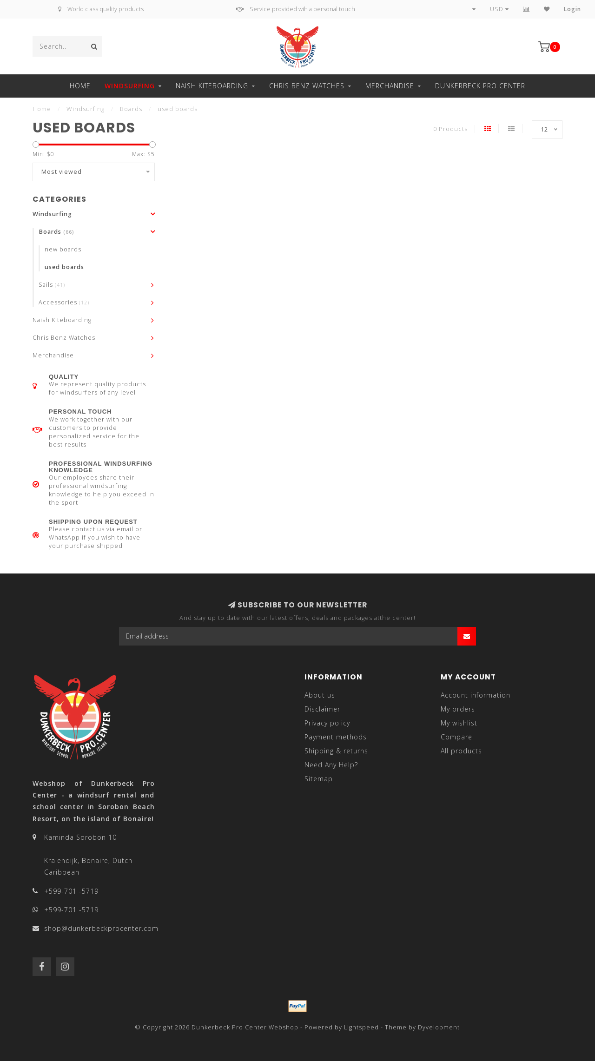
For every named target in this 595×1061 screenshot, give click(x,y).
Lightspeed (361, 1027)
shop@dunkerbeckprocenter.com (101, 928)
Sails (52, 285)
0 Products (450, 129)
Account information (475, 695)
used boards (64, 267)
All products (461, 750)
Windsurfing (130, 85)
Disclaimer (322, 709)
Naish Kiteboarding (212, 85)
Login (572, 9)
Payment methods (335, 736)
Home (80, 85)
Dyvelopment (439, 1027)
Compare (456, 736)
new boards (63, 249)
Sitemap (318, 778)
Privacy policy (327, 722)
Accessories (64, 302)
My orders (458, 709)
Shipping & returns (336, 750)
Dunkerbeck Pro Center (480, 85)
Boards (56, 232)
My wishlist (459, 722)
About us (319, 695)
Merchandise (389, 85)
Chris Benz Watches (306, 85)
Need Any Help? (331, 764)
